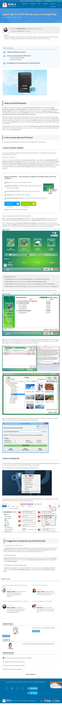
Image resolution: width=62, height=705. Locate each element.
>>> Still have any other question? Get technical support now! (38, 643)
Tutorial (14, 681)
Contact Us (19, 681)
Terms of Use (26, 681)
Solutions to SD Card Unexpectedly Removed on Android (15, 601)
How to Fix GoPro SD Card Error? (40, 585)
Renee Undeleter (6, 153)
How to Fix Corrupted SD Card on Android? (42, 601)
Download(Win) (36, 630)
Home (7, 681)
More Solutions (31, 674)
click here (30, 128)
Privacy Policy (36, 681)
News (10, 681)
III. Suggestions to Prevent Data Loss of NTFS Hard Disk (23, 63)
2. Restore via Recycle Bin (16, 59)
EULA (31, 681)
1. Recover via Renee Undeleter (17, 57)
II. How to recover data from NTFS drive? (19, 56)
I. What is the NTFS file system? (16, 52)
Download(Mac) (6, 635)
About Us (42, 681)
